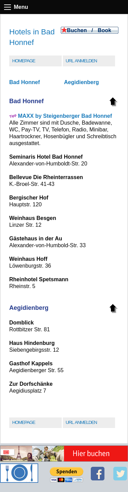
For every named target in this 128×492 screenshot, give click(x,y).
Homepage (23, 60)
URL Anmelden (81, 60)
